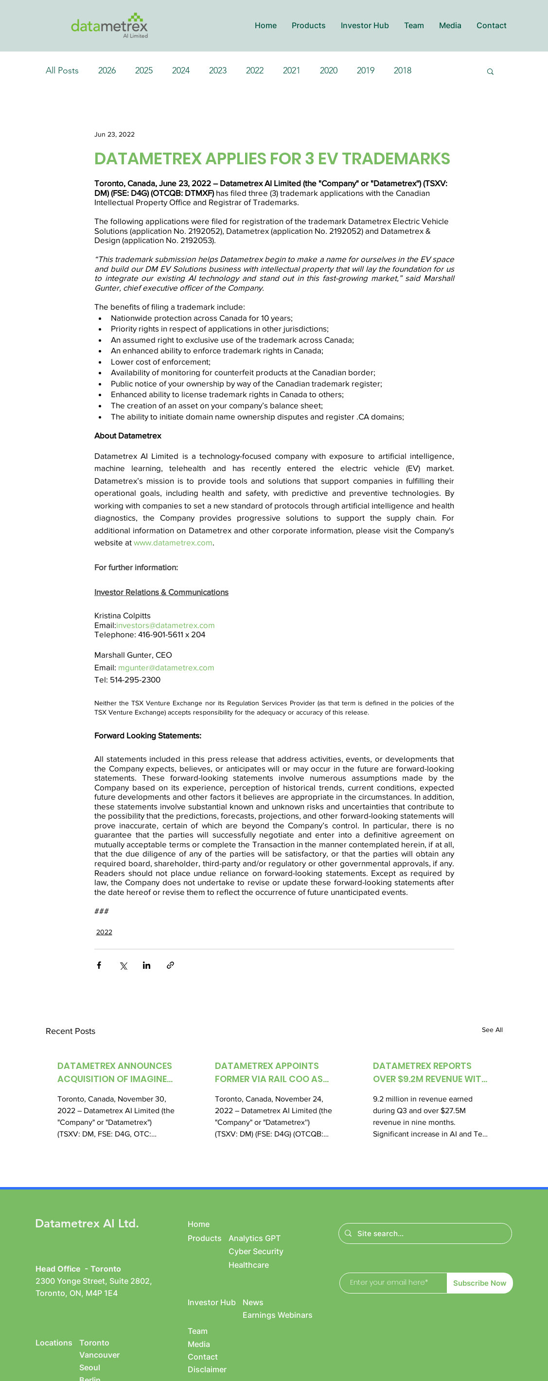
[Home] (208, 1224)
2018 (402, 70)
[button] (308, 25)
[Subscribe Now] (480, 1283)
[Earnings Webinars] (290, 1315)
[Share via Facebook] (99, 965)
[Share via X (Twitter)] (122, 965)
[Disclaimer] (215, 1369)
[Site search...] (424, 1233)
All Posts (62, 70)
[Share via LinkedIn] (146, 965)
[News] (279, 1302)
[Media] (208, 1344)
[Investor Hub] (215, 1302)
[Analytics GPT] (265, 1238)
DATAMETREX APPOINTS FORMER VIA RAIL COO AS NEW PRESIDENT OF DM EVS (272, 1072)
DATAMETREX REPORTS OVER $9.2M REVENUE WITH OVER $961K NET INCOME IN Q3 (431, 1072)
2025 (144, 70)
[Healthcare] (275, 1265)
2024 (181, 70)
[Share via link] (170, 965)
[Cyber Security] (265, 1251)
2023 (218, 70)
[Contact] (208, 1356)
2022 (255, 70)
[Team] (208, 1331)
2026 (107, 70)
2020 (328, 70)
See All (492, 1029)
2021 (292, 70)
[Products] (208, 1238)
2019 (365, 70)
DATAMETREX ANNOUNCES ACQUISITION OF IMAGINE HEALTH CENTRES (114, 1072)
